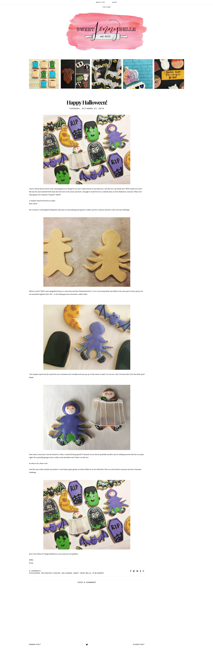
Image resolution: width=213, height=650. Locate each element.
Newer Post (35, 644)
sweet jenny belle (82, 573)
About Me (100, 2)
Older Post (139, 644)
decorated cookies (50, 573)
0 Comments (35, 571)
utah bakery (98, 573)
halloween (67, 573)
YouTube (106, 7)
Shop (114, 2)
